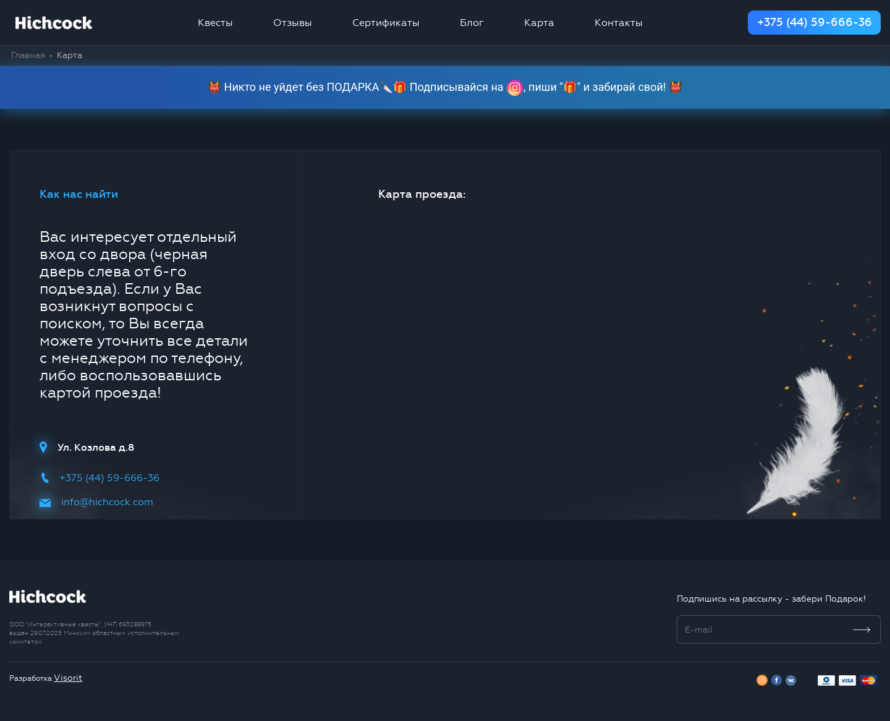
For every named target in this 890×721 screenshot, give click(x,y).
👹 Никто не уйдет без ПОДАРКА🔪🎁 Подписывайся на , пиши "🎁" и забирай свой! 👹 (445, 87)
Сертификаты (386, 22)
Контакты (619, 22)
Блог (472, 22)
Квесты (215, 22)
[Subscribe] (862, 629)
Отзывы (292, 22)
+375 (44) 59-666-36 (814, 22)
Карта (539, 22)
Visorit (68, 678)
